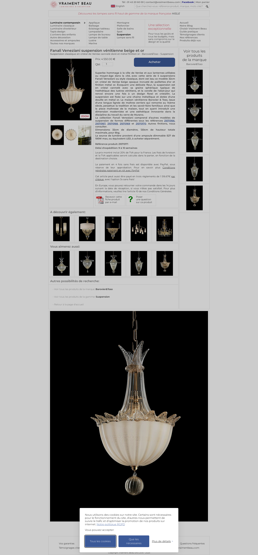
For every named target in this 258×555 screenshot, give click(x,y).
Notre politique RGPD (111, 524)
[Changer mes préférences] (161, 541)
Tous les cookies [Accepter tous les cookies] (100, 541)
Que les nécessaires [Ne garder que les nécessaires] (134, 541)
